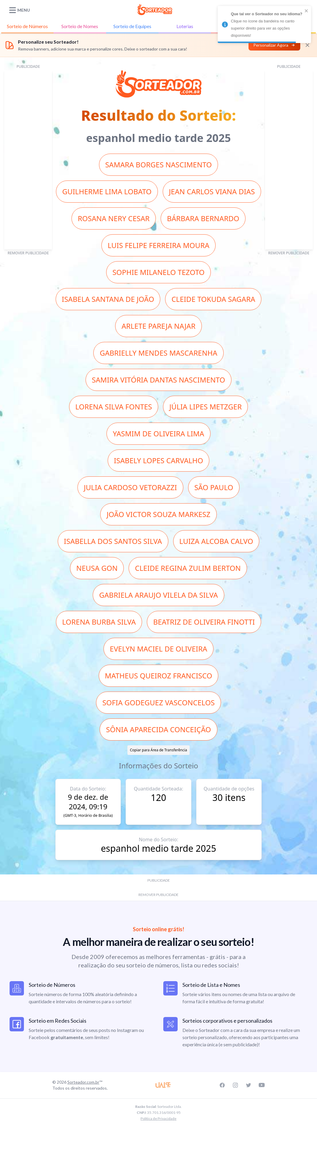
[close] (306, 10)
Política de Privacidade (158, 1118)
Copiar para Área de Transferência (158, 750)
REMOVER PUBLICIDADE (28, 253)
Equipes (132, 26)
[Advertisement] (28, 160)
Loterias (184, 26)
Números (27, 26)
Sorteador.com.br (83, 1082)
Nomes (79, 26)
